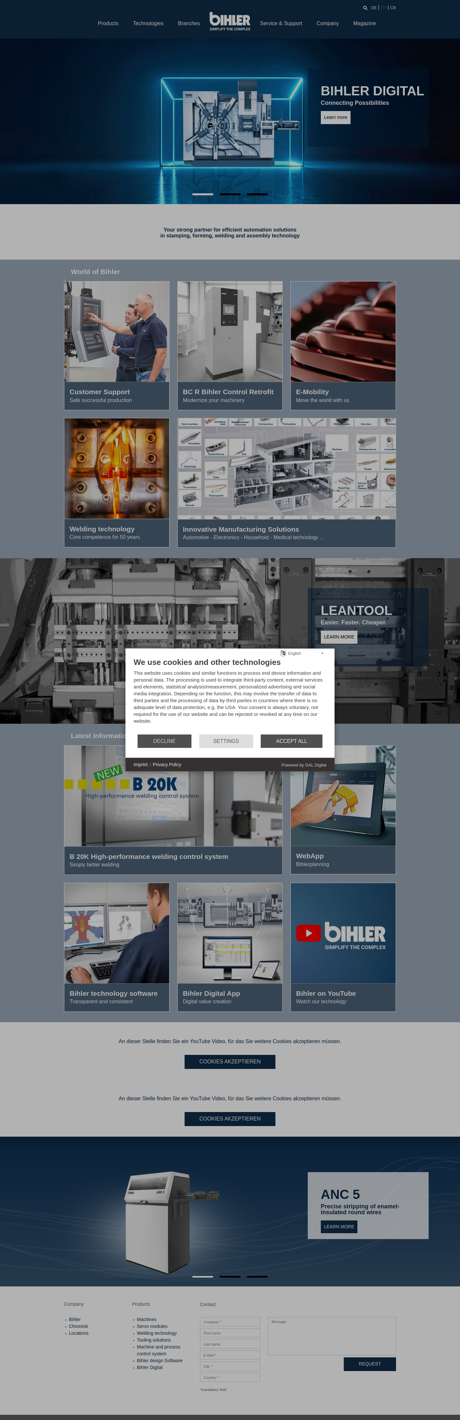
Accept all (291, 741)
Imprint (141, 764)
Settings (226, 741)
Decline (164, 741)
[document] (230, 695)
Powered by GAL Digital (303, 765)
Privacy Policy (167, 764)
